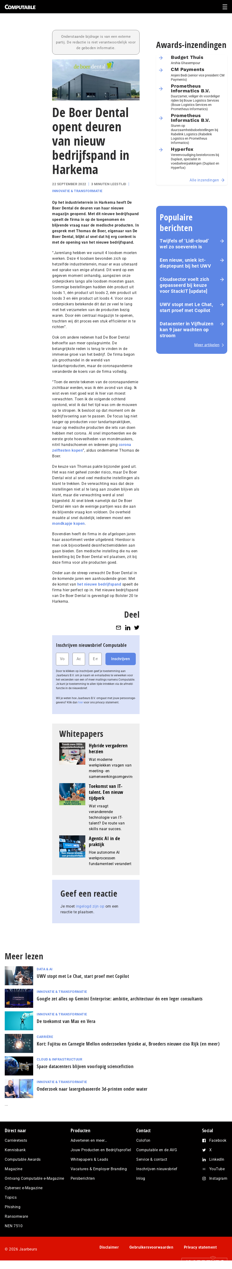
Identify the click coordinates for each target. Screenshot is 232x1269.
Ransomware (16, 1216)
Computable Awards (23, 1159)
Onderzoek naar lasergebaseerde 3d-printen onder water (92, 1089)
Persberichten (83, 1178)
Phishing (12, 1207)
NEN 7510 (14, 1226)
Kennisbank (15, 1150)
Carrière (45, 1037)
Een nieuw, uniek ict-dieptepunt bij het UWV (185, 263)
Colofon (143, 1140)
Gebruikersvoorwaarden (151, 1247)
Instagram (218, 1178)
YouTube (217, 1169)
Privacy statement (200, 1247)
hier (80, 702)
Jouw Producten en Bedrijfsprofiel (101, 1150)
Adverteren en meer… (89, 1140)
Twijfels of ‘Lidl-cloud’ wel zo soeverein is (184, 244)
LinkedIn (216, 1159)
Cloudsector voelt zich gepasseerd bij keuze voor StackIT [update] (184, 285)
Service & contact (151, 1159)
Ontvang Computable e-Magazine (34, 1178)
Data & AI (45, 969)
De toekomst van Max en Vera (66, 1021)
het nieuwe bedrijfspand (99, 584)
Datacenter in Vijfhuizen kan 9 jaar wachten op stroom (186, 329)
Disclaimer (109, 1247)
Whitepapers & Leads (89, 1159)
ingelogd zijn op (90, 906)
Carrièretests (16, 1140)
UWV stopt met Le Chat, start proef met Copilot (186, 307)
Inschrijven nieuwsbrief (156, 1169)
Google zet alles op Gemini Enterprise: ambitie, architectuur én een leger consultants (120, 998)
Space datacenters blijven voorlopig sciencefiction (85, 1066)
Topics (11, 1197)
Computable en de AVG (156, 1150)
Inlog (140, 1178)
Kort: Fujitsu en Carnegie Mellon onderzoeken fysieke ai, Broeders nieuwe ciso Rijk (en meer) (128, 1044)
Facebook (218, 1140)
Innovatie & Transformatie (77, 191)
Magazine (13, 1169)
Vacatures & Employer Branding (99, 1169)
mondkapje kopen (68, 523)
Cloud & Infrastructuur (59, 1059)
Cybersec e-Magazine (24, 1188)
